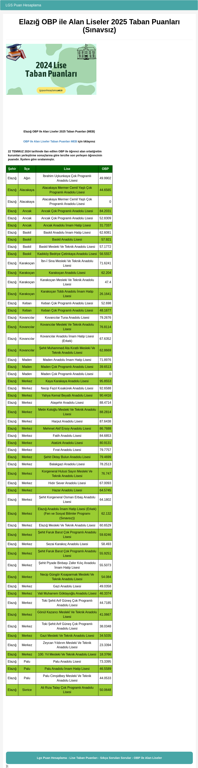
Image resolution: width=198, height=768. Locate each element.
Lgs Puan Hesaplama (52, 757)
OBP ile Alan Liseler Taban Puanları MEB (50, 141)
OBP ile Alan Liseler (148, 757)
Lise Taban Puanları (84, 757)
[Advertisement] (99, 724)
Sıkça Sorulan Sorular (115, 757)
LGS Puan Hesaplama (23, 5)
